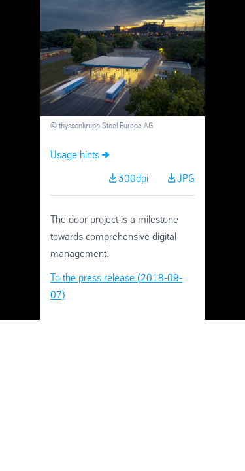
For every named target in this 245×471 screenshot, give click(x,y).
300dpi (133, 179)
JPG (186, 179)
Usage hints (74, 155)
